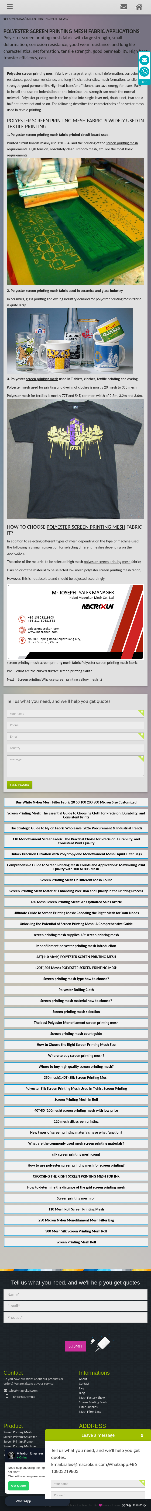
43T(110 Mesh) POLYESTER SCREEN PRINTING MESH (76, 957)
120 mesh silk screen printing (76, 1121)
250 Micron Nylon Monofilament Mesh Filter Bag (76, 1220)
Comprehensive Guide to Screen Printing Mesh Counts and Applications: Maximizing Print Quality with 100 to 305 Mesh (76, 867)
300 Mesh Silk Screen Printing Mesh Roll (76, 1231)
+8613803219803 (22, 1397)
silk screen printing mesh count (76, 1154)
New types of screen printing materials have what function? (76, 1132)
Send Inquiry (19, 785)
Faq (81, 1388)
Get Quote (18, 1485)
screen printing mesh (23, 662)
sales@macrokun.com (23, 1391)
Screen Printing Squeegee (20, 1437)
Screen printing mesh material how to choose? (76, 1000)
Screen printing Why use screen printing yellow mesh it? (60, 679)
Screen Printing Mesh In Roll (76, 1099)
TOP (144, 82)
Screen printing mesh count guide (76, 1033)
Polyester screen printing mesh (34, 290)
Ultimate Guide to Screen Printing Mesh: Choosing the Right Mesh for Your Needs (76, 913)
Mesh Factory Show (92, 1398)
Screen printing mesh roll (76, 1198)
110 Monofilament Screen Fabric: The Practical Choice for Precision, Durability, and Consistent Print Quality (76, 841)
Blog (82, 1393)
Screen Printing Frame (18, 1442)
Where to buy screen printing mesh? (76, 1055)
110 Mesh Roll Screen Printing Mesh (76, 1209)
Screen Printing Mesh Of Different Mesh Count (76, 880)
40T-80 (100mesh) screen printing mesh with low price (76, 1110)
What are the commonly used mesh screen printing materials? (76, 1143)
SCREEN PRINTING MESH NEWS (46, 19)
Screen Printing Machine (19, 1446)
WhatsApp (23, 1501)
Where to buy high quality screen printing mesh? (76, 1066)
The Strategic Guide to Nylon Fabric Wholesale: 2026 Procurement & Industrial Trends (76, 828)
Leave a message (98, 1435)
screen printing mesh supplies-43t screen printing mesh (76, 935)
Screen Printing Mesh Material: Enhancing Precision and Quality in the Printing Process (76, 891)
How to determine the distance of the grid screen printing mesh (76, 1187)
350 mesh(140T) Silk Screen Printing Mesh (76, 1077)
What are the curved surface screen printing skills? (54, 671)
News (20, 19)
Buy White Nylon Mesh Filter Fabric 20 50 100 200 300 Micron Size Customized (76, 802)
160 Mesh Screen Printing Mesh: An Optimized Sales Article (76, 902)
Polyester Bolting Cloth (76, 989)
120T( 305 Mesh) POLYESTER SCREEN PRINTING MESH (76, 968)
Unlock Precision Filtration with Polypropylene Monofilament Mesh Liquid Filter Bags (76, 854)
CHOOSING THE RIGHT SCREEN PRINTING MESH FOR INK (76, 1176)
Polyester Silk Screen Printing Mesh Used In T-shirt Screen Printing (76, 1088)
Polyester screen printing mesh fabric (39, 134)
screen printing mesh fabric (60, 662)
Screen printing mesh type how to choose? (76, 979)
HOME (11, 19)
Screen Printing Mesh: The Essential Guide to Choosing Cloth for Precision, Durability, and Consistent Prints (76, 815)
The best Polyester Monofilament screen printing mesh (76, 1022)
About (83, 1379)
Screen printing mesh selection (76, 1011)
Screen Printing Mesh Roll (76, 1242)
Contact (84, 1384)
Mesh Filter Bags (90, 1412)
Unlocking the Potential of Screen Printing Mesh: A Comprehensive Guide (76, 924)
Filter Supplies (88, 1407)
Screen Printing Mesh (93, 1402)
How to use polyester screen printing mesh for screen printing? (76, 1165)
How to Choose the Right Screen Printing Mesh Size (76, 1044)
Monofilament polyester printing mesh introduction (76, 946)
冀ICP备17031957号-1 (135, 1505)
